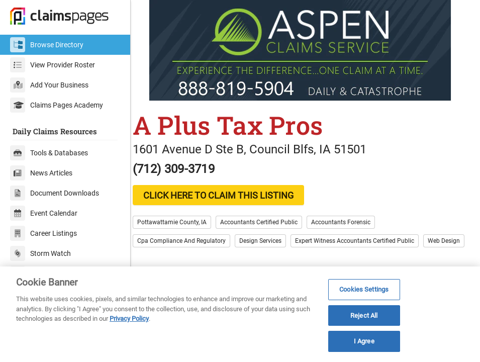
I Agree (364, 341)
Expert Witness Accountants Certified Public (365, 240)
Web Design (164, 259)
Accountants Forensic (351, 222)
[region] (240, 314)
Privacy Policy (129, 318)
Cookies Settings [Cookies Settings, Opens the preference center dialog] (364, 289)
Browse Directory (46, 44)
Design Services (271, 240)
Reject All (363, 315)
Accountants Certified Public (269, 222)
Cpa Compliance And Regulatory (192, 240)
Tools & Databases (49, 152)
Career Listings (43, 233)
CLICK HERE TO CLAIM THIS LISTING (229, 195)
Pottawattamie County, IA (182, 222)
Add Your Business (49, 85)
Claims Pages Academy (56, 105)
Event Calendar (43, 213)
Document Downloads (54, 193)
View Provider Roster (52, 64)
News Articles (41, 172)
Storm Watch (40, 253)
